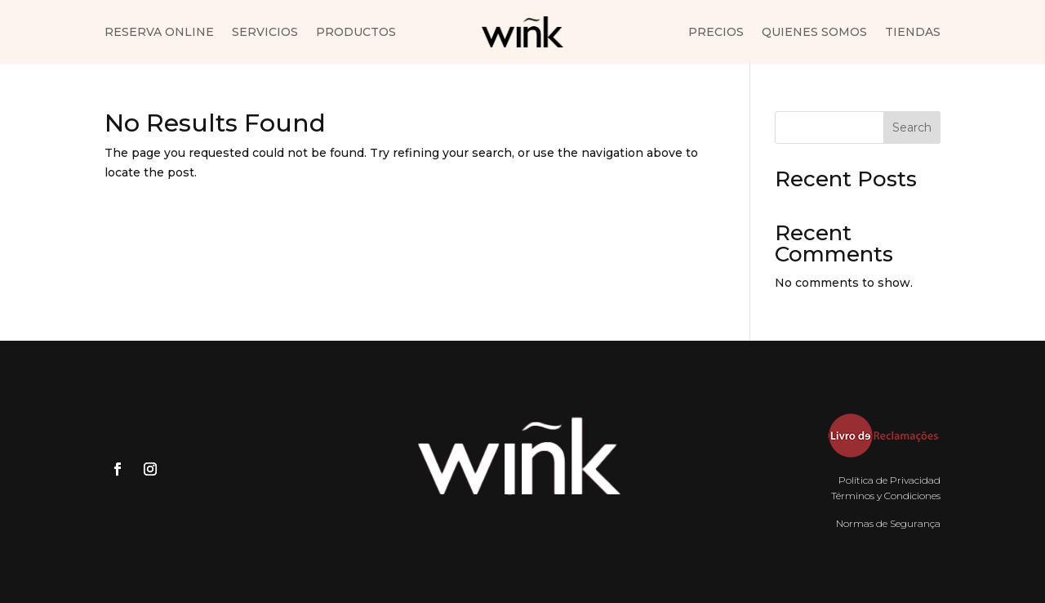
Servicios (265, 32)
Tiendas (912, 32)
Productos (356, 32)
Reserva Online (159, 32)
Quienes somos (814, 32)
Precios (716, 32)
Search (912, 127)
